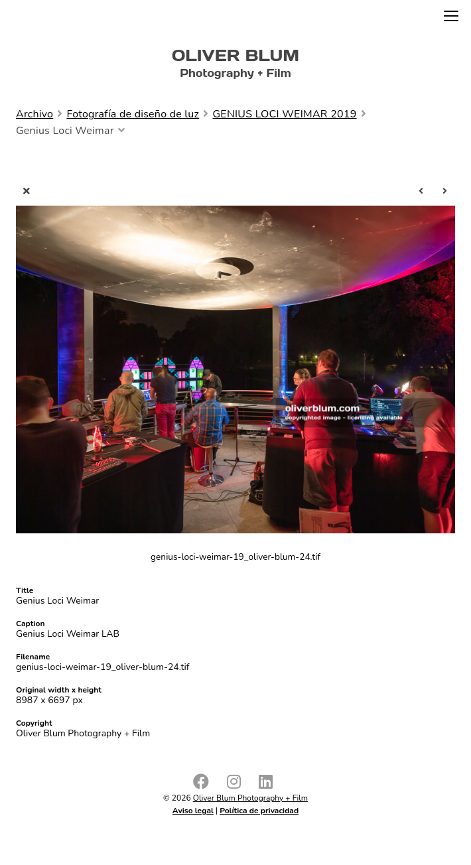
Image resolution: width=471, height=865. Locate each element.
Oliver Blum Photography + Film (250, 798)
